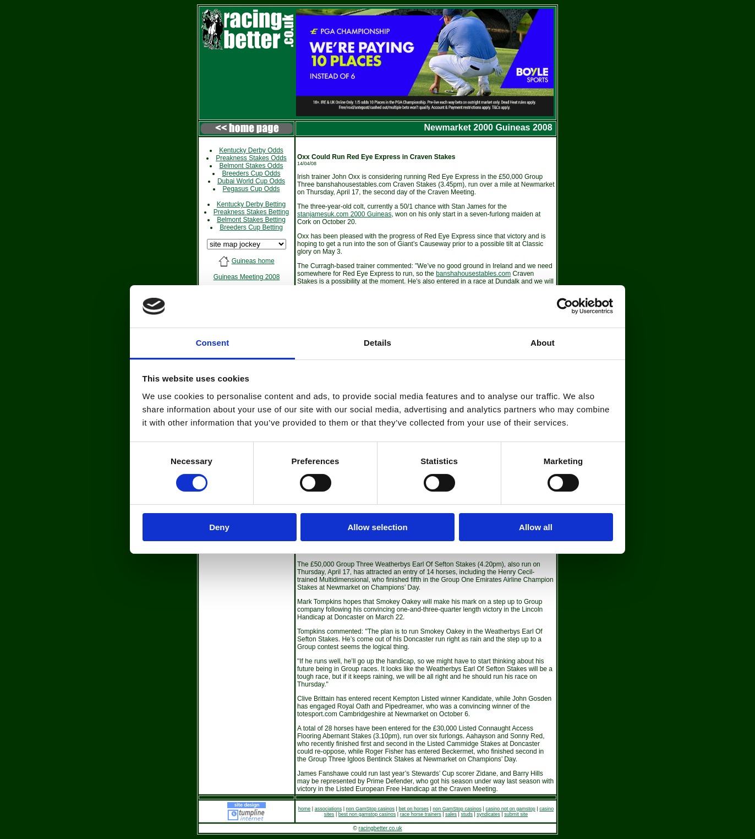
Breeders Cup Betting (251, 227)
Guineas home (253, 261)
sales (451, 814)
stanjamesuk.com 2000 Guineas (344, 214)
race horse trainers (420, 814)
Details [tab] (377, 342)
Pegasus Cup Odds (251, 189)
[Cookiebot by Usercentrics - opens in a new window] (565, 306)
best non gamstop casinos (367, 814)
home (304, 808)
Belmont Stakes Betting (251, 220)
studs (467, 814)
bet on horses (413, 808)
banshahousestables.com (473, 273)
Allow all (535, 527)
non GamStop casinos (370, 808)
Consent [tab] (212, 342)
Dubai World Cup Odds (251, 181)
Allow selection (377, 527)
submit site (516, 814)
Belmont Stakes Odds (251, 166)
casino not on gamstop (510, 808)
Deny (219, 527)
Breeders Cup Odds (251, 173)
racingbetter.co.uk (380, 828)
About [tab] (542, 342)
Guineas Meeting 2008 (247, 277)
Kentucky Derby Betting (251, 204)
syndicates (488, 814)
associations (328, 808)
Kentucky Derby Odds (251, 150)
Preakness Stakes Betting (251, 212)
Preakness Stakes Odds (251, 158)
